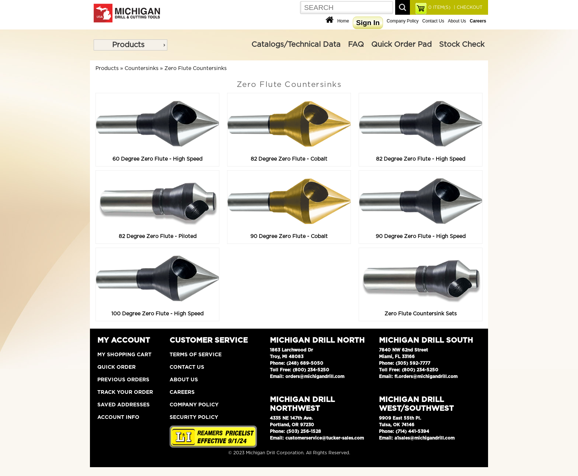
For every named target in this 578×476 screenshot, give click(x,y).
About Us (457, 21)
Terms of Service (196, 354)
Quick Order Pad (401, 44)
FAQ (356, 44)
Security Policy (194, 417)
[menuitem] (130, 45)
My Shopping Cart (124, 354)
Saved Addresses (123, 404)
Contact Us (433, 21)
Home (343, 21)
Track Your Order (125, 392)
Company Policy (403, 21)
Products (128, 45)
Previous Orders (123, 379)
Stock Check (461, 44)
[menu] (130, 44)
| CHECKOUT (467, 7)
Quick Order (116, 367)
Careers (182, 392)
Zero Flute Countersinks (195, 68)
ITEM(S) (439, 7)
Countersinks (142, 68)
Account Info (118, 417)
